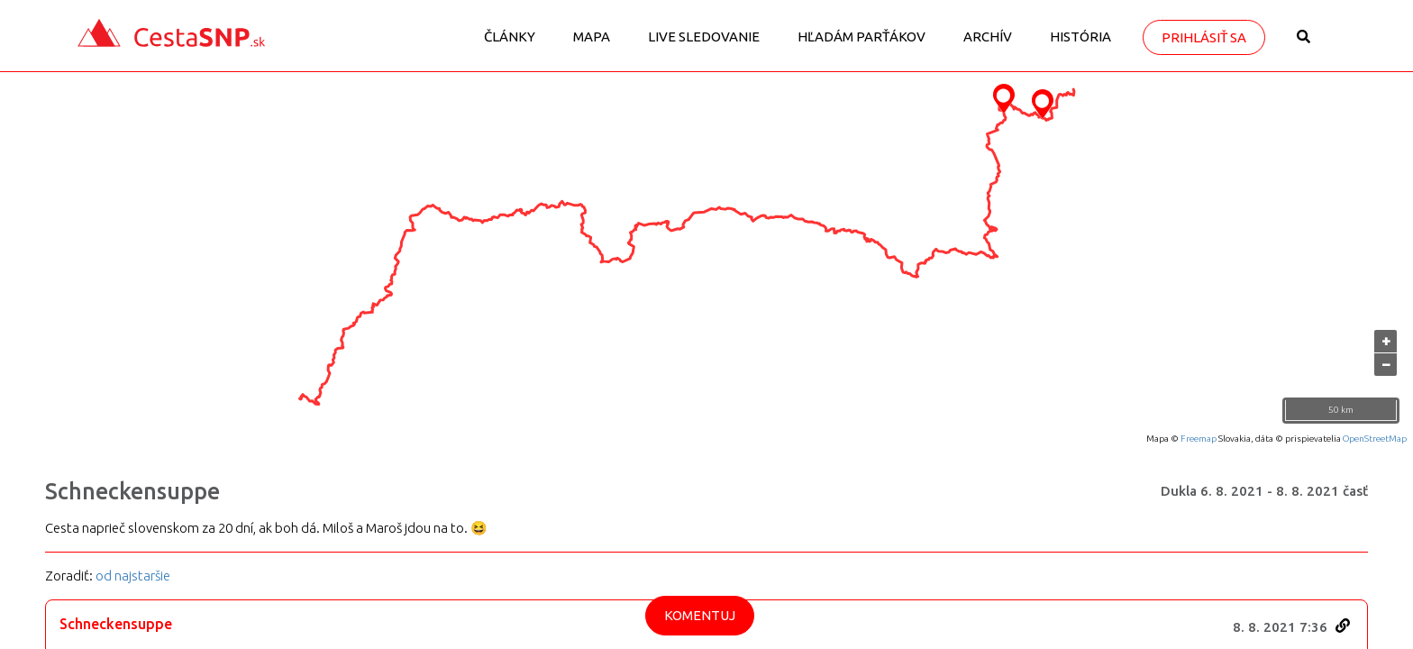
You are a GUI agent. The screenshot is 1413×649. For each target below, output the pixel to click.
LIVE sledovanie (704, 36)
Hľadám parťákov (861, 36)
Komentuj (699, 615)
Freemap (1199, 438)
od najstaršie (133, 575)
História (1080, 36)
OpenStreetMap (1375, 438)
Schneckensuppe (132, 491)
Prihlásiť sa (1204, 37)
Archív (987, 36)
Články (509, 36)
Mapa (591, 36)
